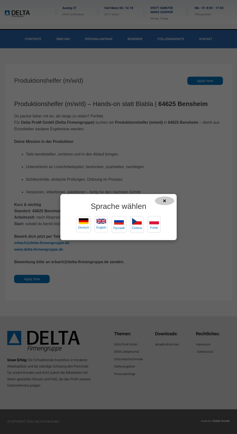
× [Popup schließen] (164, 200)
